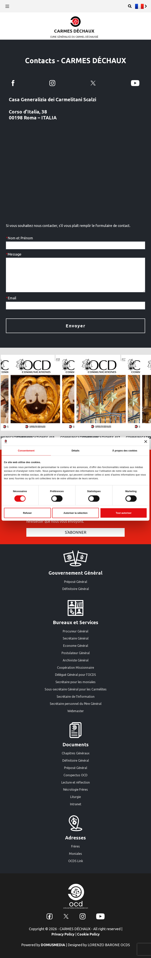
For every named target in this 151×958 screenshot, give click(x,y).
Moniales (75, 853)
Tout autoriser (124, 513)
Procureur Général (75, 631)
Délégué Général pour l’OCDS (75, 674)
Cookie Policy (88, 934)
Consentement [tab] (26, 450)
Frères (75, 846)
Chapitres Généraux (75, 753)
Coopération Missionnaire (75, 667)
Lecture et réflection (75, 782)
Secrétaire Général (75, 638)
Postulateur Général (76, 653)
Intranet (75, 804)
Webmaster (75, 711)
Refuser (27, 513)
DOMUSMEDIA (53, 945)
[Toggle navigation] (7, 6)
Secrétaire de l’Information (76, 696)
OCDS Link (75, 861)
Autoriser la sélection (75, 513)
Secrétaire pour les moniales (75, 682)
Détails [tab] (75, 450)
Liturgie (75, 797)
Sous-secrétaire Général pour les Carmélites (76, 689)
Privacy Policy (63, 934)
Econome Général (75, 645)
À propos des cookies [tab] (124, 450)
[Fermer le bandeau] (145, 441)
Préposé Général (75, 581)
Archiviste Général (75, 660)
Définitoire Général (75, 589)
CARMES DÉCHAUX (74, 30)
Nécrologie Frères (75, 789)
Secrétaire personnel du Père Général (75, 703)
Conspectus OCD (75, 775)
